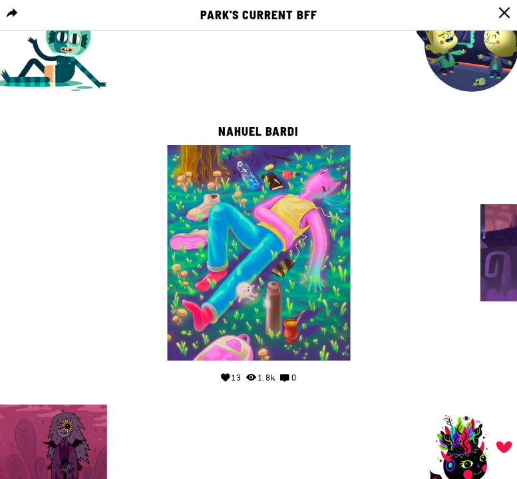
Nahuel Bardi (258, 131)
